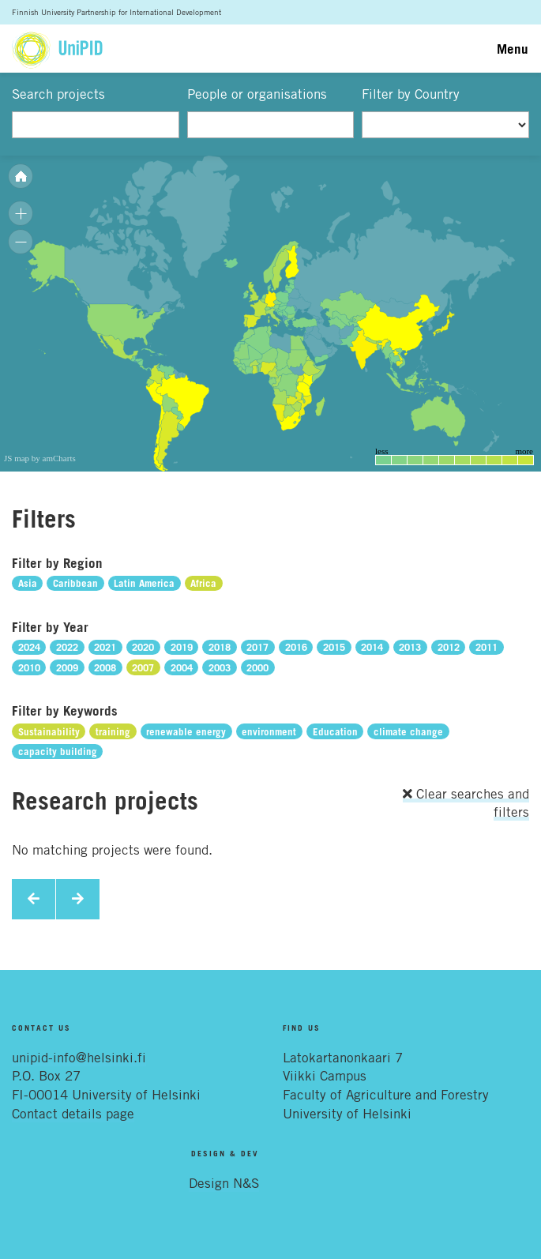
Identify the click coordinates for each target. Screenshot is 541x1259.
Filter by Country (411, 94)
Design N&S (224, 1183)
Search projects (58, 94)
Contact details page (73, 1114)
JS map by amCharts (40, 458)
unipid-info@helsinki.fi (79, 1057)
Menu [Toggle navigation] (512, 48)
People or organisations (257, 94)
